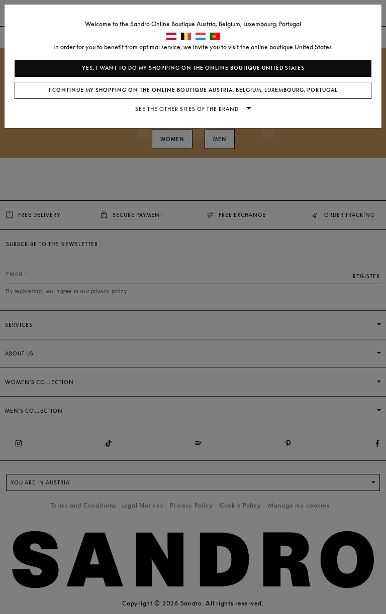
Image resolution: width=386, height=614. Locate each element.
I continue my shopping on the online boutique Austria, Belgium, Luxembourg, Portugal (193, 90)
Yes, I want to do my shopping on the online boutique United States (193, 68)
